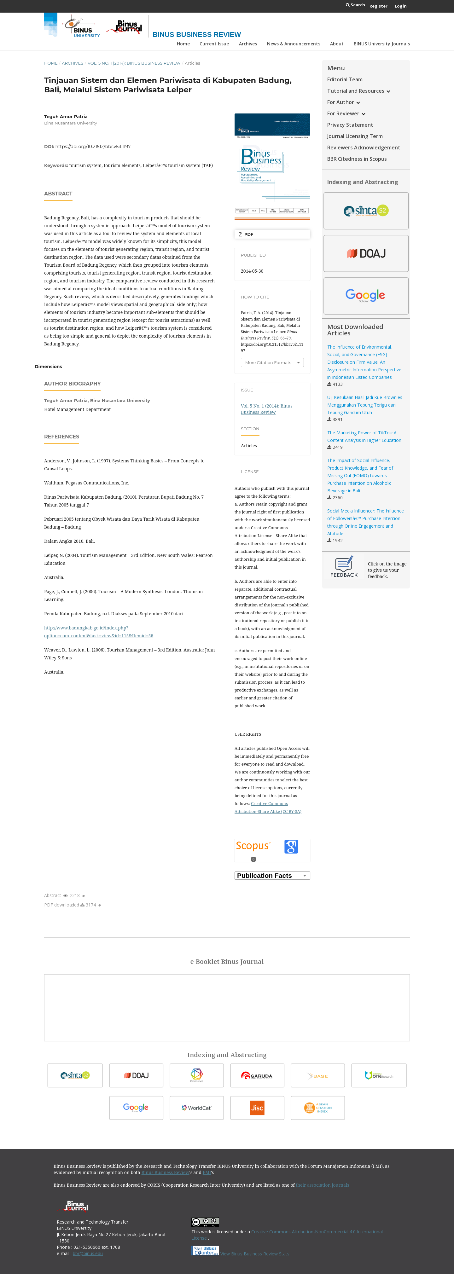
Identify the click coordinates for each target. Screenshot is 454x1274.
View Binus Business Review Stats (254, 1254)
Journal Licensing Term (355, 136)
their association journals (322, 1185)
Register (378, 6)
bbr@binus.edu (88, 1253)
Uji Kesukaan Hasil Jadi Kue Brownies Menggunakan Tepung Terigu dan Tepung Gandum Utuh (364, 404)
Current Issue (214, 44)
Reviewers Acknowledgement (363, 147)
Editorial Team (345, 79)
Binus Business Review (197, 34)
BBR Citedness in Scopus (357, 159)
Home (183, 44)
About (337, 44)
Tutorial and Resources (358, 91)
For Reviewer (346, 113)
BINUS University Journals (382, 44)
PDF (248, 234)
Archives (248, 44)
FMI (207, 1172)
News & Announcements (293, 44)
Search (355, 5)
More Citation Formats (268, 362)
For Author (343, 102)
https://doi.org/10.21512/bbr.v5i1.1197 (93, 146)
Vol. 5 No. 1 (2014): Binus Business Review (134, 63)
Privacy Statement (350, 125)
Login (401, 6)
